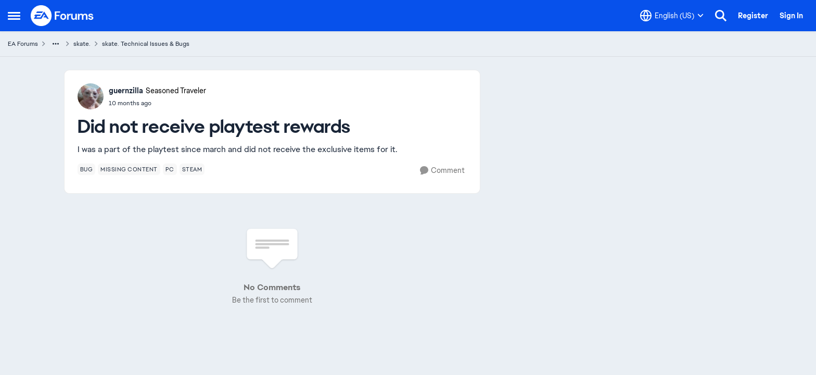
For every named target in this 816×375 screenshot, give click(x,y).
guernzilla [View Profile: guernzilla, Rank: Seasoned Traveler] (126, 90)
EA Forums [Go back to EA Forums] (23, 44)
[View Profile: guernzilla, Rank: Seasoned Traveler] (91, 96)
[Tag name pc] (170, 169)
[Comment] (442, 171)
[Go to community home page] (62, 15)
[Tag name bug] (87, 169)
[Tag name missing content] (129, 169)
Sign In (791, 15)
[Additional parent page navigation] (55, 43)
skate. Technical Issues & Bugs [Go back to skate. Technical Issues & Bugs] (145, 44)
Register (753, 15)
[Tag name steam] (192, 169)
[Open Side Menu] (14, 15)
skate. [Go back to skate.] (82, 44)
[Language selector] (671, 15)
